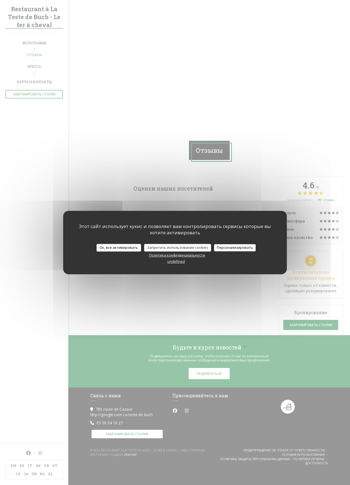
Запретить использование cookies (177, 247)
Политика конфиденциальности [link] (177, 255)
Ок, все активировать (119, 247)
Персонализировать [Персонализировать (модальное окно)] (235, 247)
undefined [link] (176, 261)
